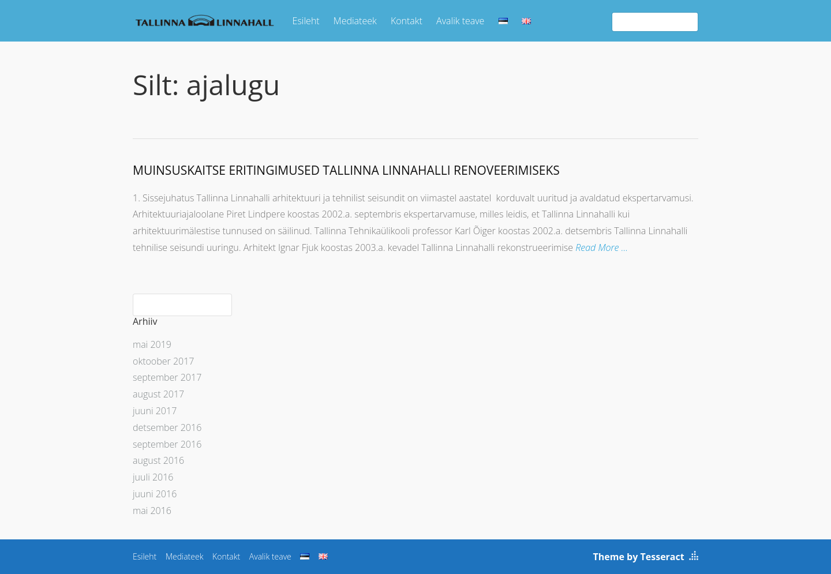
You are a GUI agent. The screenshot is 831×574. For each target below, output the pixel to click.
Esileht (306, 20)
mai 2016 (152, 510)
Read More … (601, 247)
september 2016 (167, 444)
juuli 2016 (153, 477)
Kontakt (406, 20)
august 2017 (158, 394)
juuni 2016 (155, 493)
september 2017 (167, 377)
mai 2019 (152, 344)
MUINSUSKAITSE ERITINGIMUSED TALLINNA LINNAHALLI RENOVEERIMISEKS (346, 170)
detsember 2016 (167, 427)
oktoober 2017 (163, 361)
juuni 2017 (155, 410)
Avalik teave (460, 20)
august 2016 (158, 460)
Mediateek (355, 20)
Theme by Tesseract (638, 556)
